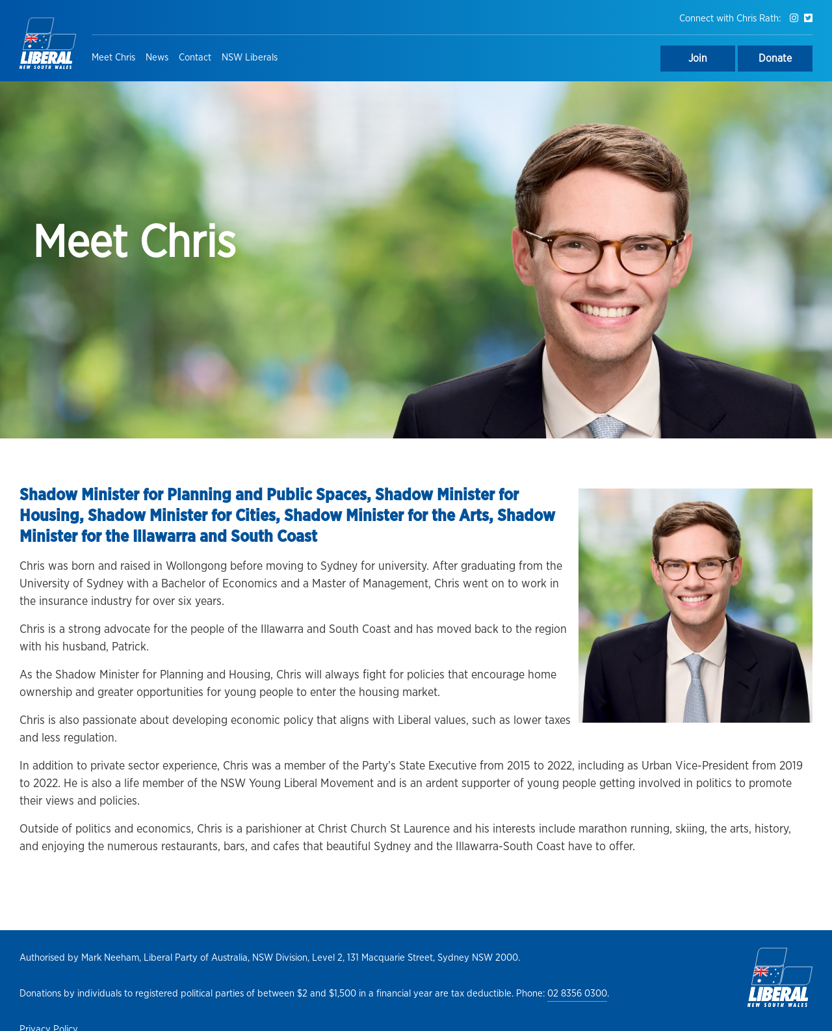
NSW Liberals (250, 57)
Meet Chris (113, 57)
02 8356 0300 (577, 993)
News (157, 57)
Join (697, 58)
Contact (195, 57)
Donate (775, 58)
